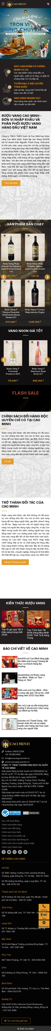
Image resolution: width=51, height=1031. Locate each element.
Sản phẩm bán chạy (25, 224)
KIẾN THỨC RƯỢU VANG (25, 603)
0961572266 (18, 751)
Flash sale (25, 393)
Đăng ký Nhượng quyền (15, 562)
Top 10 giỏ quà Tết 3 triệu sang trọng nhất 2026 (37, 632)
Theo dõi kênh (11, 183)
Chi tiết (7, 461)
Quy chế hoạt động (10, 821)
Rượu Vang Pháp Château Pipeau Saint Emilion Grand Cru (37, 267)
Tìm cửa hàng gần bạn (16, 1020)
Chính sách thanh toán (12, 847)
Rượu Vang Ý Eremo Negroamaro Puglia (37, 311)
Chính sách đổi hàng (11, 828)
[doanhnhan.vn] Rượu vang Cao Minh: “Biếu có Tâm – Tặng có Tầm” (31, 677)
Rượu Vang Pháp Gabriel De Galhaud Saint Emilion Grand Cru (13, 267)
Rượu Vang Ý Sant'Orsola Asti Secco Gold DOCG (13, 371)
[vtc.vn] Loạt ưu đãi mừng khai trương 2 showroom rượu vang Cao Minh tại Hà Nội (33, 708)
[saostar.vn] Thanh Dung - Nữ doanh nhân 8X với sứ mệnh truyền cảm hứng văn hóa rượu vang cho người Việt (33, 724)
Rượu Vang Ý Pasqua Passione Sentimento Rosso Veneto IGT (13, 313)
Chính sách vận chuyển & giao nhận (18, 843)
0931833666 (15, 754)
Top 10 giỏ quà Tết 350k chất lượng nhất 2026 (12, 633)
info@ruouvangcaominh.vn (17, 758)
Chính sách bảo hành (11, 832)
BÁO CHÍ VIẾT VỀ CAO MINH (25, 649)
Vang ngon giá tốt (25, 331)
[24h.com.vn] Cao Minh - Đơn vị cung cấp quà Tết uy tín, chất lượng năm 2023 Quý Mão (33, 693)
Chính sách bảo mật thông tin (15, 839)
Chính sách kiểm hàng (12, 824)
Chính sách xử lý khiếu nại (13, 835)
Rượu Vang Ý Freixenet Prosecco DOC (38, 371)
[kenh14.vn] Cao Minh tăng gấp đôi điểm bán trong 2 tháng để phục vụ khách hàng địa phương (33, 662)
